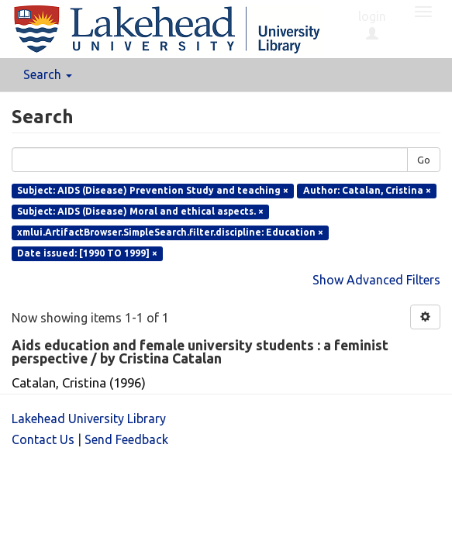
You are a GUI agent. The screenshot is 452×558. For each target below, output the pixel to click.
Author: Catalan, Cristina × (367, 190)
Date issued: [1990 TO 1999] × (87, 253)
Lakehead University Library (89, 418)
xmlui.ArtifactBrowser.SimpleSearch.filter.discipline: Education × (170, 232)
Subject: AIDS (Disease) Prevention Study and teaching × (152, 190)
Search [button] (47, 74)
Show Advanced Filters (376, 280)
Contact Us (43, 439)
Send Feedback (126, 439)
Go (423, 159)
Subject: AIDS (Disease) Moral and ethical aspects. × (140, 211)
